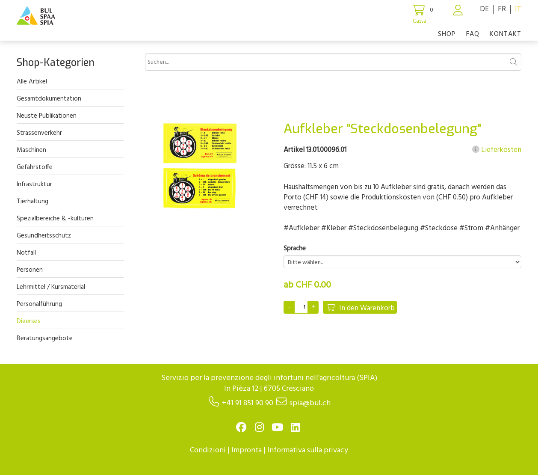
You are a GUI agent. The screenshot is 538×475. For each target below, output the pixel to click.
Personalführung (39, 304)
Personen (30, 270)
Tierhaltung (32, 201)
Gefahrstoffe (35, 167)
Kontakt (505, 34)
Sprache (295, 248)
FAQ (472, 34)
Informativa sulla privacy (307, 450)
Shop (447, 34)
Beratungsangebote (45, 338)
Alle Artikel (32, 82)
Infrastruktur (34, 184)
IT (518, 9)
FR (502, 9)
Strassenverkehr (39, 133)
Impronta (246, 450)
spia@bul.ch (310, 403)
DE (484, 9)
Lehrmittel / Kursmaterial (51, 287)
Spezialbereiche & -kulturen (55, 219)
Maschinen (31, 150)
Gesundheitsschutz (44, 236)
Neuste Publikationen (47, 116)
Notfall (26, 253)
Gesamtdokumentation (49, 99)
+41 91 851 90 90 (247, 403)
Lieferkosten (496, 150)
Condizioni (208, 450)
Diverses (29, 321)
